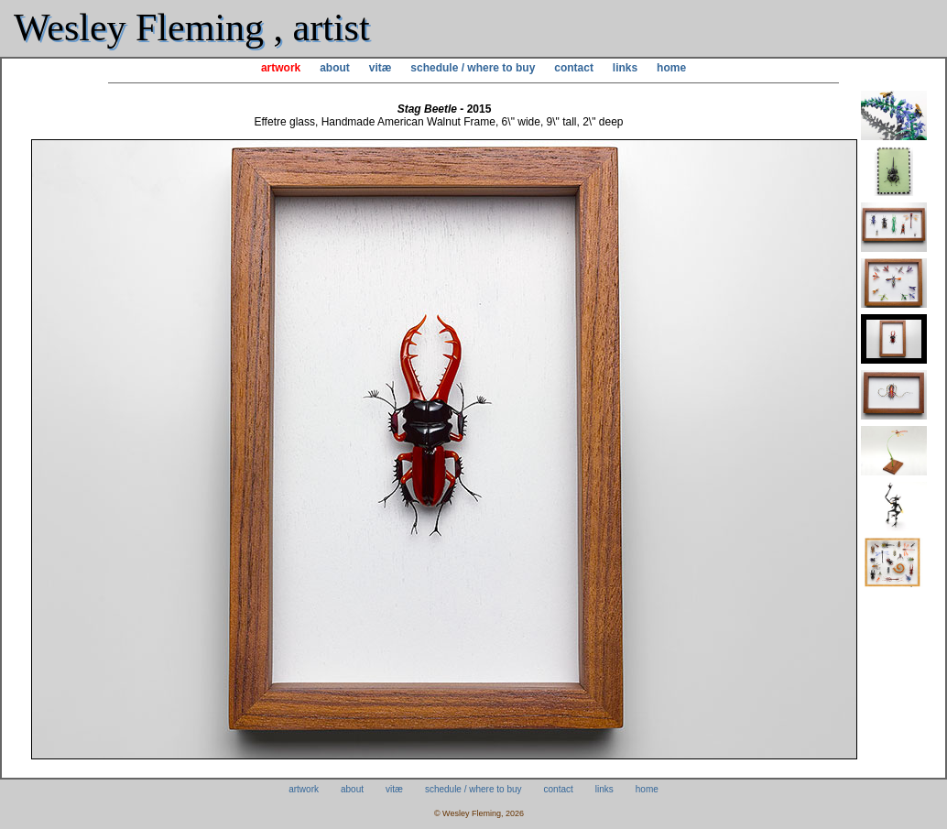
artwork (280, 67)
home (671, 67)
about (335, 67)
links (625, 67)
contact (573, 67)
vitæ (380, 67)
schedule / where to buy (472, 67)
